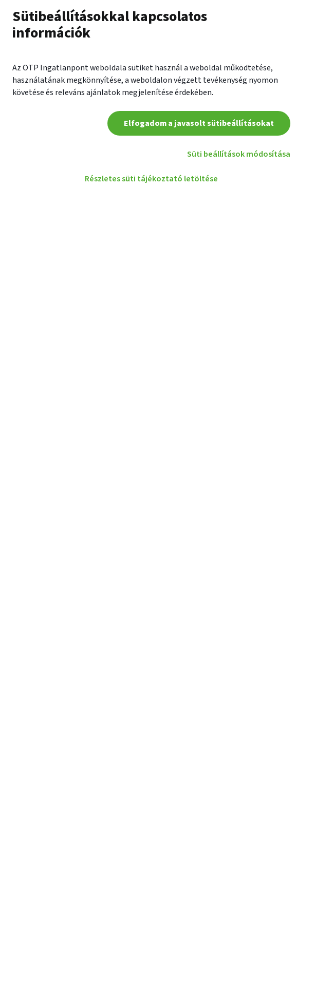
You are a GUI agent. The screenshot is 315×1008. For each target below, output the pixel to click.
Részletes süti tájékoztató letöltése (151, 178)
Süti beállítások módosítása (238, 154)
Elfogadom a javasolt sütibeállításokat (199, 123)
